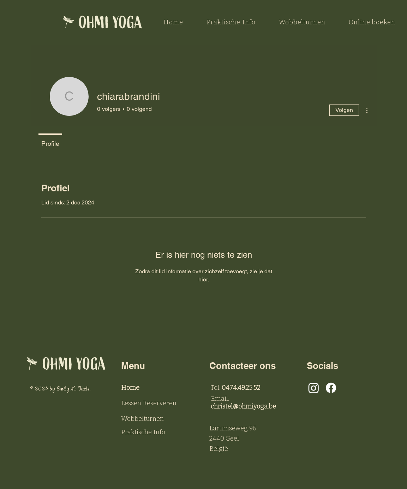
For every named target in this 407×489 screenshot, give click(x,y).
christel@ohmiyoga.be (243, 406)
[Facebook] (331, 388)
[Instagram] (314, 388)
